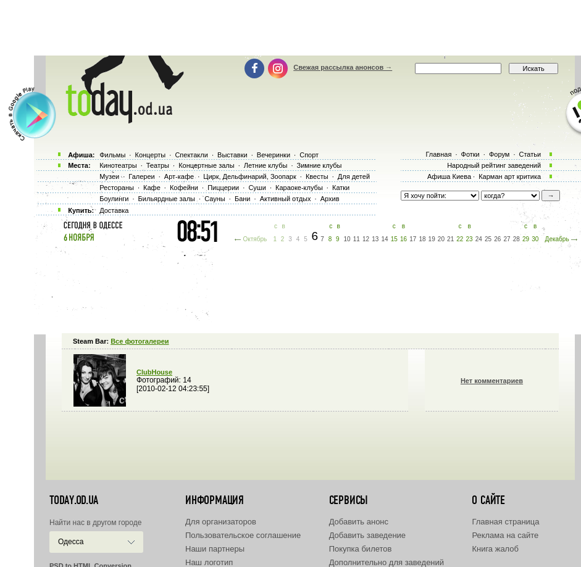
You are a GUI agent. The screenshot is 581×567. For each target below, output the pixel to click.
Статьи (530, 154)
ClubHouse (154, 372)
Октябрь (255, 239)
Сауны (214, 198)
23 (469, 239)
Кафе (152, 187)
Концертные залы (206, 165)
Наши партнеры (215, 548)
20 (441, 239)
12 (365, 239)
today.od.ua (73, 500)
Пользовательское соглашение (243, 535)
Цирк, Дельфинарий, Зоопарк (249, 176)
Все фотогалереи (140, 341)
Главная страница (505, 521)
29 (525, 239)
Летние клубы (266, 165)
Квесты (317, 176)
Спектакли (191, 155)
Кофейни (184, 187)
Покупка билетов (360, 548)
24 (478, 239)
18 (422, 239)
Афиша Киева (449, 176)
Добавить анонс (358, 521)
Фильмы (112, 155)
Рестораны (116, 187)
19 (431, 239)
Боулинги (113, 198)
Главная (438, 154)
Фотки (470, 154)
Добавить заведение (367, 535)
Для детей (354, 176)
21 (450, 239)
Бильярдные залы (166, 198)
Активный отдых (285, 198)
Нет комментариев (492, 380)
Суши (256, 187)
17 (412, 239)
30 (535, 239)
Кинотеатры (117, 165)
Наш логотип (209, 562)
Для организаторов (220, 521)
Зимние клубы (319, 165)
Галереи (141, 176)
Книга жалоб (495, 548)
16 (403, 239)
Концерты (150, 155)
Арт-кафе (179, 176)
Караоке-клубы (299, 187)
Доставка (113, 210)
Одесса (70, 541)
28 (516, 239)
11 (356, 239)
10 (347, 239)
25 (488, 239)
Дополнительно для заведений (386, 562)
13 (375, 239)
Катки (340, 187)
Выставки (232, 155)
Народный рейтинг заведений (494, 165)
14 (384, 239)
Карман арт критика (510, 176)
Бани (243, 198)
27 (506, 239)
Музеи (109, 176)
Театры (157, 165)
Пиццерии (223, 187)
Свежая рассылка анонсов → (342, 67)
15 (394, 239)
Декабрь (557, 239)
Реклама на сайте (505, 535)
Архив (330, 198)
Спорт (309, 155)
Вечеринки (273, 155)
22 (459, 239)
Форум (499, 154)
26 (497, 239)
